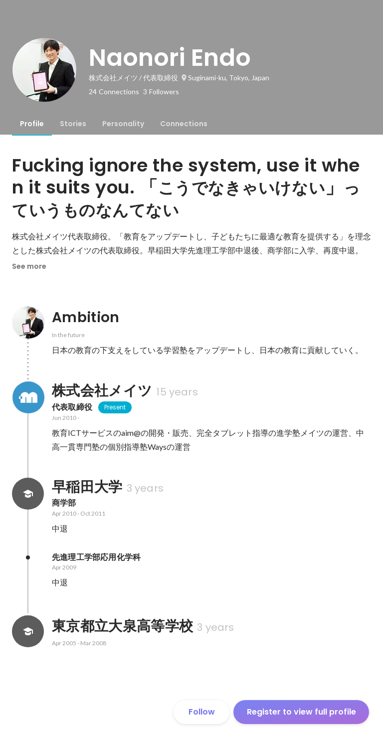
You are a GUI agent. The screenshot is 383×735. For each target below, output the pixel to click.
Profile (32, 124)
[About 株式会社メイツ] (28, 397)
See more (29, 266)
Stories (73, 124)
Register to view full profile (301, 712)
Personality (123, 124)
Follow (202, 712)
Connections (183, 124)
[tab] (32, 124)
